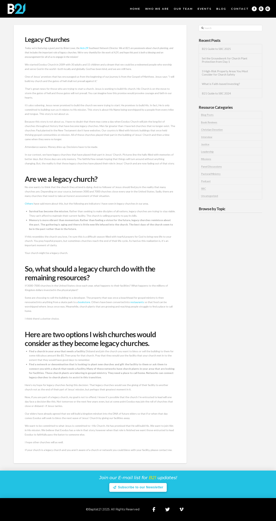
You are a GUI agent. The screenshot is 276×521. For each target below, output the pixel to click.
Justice (205, 144)
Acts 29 (84, 48)
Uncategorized (209, 195)
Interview (206, 137)
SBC (203, 188)
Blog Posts (207, 114)
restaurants (137, 302)
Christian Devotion (212, 129)
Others (29, 203)
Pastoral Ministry (211, 173)
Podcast (206, 181)
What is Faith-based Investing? (221, 83)
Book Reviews (209, 122)
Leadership (207, 151)
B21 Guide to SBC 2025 (216, 48)
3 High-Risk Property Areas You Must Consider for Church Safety (225, 73)
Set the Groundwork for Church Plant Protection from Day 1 (224, 60)
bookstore (84, 302)
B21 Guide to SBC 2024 (216, 93)
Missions (206, 159)
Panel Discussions (211, 166)
